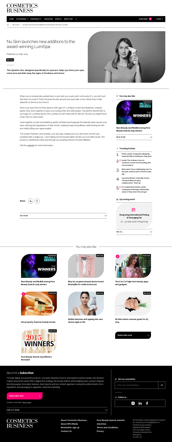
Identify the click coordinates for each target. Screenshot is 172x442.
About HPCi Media (69, 424)
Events (58, 19)
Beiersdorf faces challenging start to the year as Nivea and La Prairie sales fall (137, 171)
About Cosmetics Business (74, 420)
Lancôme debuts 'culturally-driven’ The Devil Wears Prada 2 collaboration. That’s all (136, 180)
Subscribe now (125, 335)
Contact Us (66, 431)
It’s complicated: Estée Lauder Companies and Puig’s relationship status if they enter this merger (135, 189)
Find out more (13, 410)
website (30, 145)
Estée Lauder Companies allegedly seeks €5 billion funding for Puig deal (136, 155)
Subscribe (145, 19)
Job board (48, 19)
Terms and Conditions (107, 427)
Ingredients (147, 102)
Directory (68, 19)
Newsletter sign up (70, 427)
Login (158, 19)
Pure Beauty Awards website (111, 420)
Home (11, 19)
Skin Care (10, 60)
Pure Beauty (35, 19)
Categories (21, 19)
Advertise (101, 424)
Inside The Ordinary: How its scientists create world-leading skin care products (136, 162)
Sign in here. (26, 402)
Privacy (100, 431)
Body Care (146, 255)
